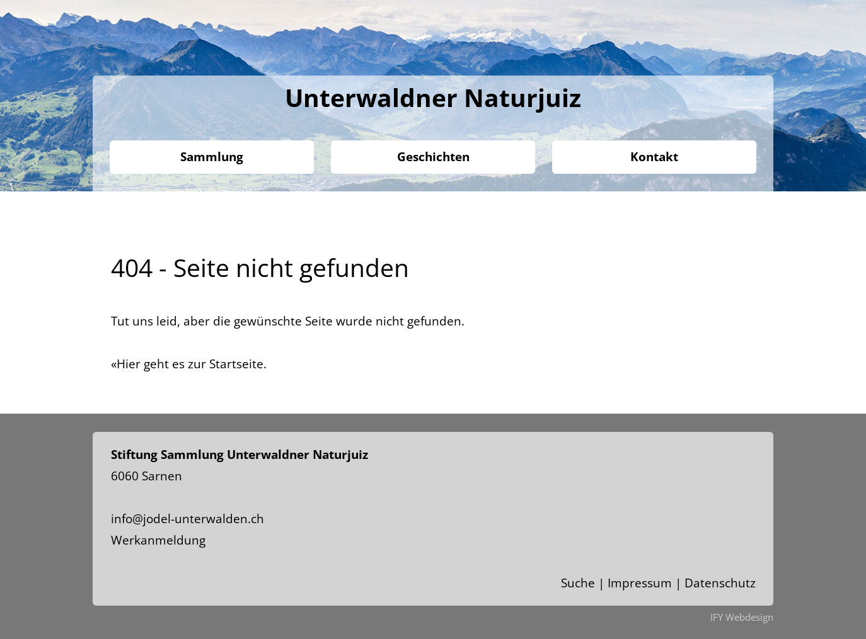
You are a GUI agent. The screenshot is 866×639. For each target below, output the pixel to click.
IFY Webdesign (741, 617)
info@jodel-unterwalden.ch (187, 519)
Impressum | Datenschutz (682, 583)
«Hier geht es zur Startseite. (189, 364)
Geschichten (433, 157)
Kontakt (654, 157)
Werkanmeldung (158, 540)
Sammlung (211, 157)
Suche (578, 583)
